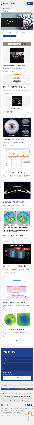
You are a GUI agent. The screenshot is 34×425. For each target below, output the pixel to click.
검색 (24, 44)
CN (27, 393)
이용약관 (18, 400)
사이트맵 (22, 400)
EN (24, 393)
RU (30, 393)
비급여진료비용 (12, 393)
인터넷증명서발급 (19, 393)
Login (3, 393)
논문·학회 (23, 32)
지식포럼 (9, 35)
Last (24, 340)
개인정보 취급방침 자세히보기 (7, 374)
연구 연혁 (9, 32)
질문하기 (17, 378)
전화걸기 (9, 388)
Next (21, 340)
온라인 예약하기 (25, 388)
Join (7, 393)
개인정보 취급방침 (12, 400)
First (10, 340)
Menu (29, 3)
